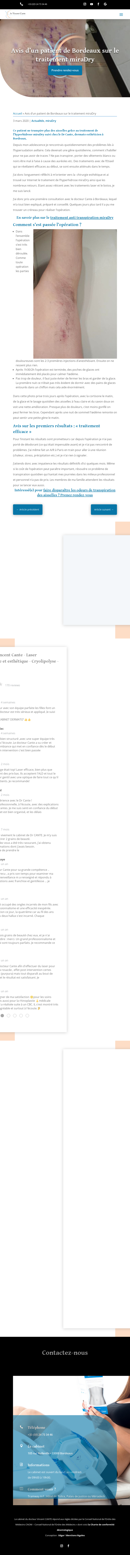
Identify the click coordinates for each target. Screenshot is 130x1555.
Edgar (61, 1535)
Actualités (37, 121)
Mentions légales (75, 1535)
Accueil (17, 113)
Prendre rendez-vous (65, 70)
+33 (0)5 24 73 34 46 (40, 1494)
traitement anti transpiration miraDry (81, 217)
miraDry (51, 121)
